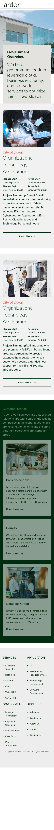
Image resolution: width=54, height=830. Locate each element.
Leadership (35, 718)
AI (31, 665)
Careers (34, 729)
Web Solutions (12, 730)
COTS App (10, 698)
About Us (34, 723)
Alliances (34, 712)
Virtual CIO (10, 692)
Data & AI (10, 675)
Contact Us (35, 735)
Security (9, 680)
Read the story (16, 509)
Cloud (8, 686)
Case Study (11, 736)
